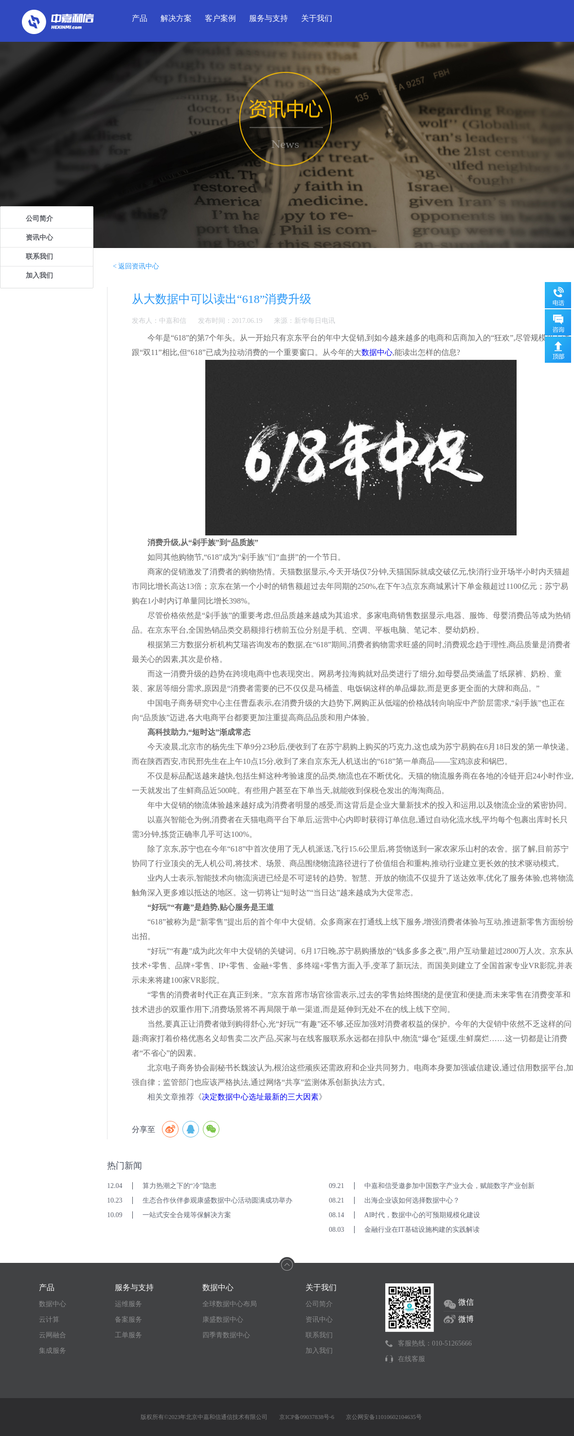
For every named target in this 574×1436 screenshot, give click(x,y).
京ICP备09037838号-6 (306, 1417)
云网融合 (52, 1335)
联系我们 (39, 256)
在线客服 (411, 1359)
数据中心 (377, 352)
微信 (466, 1302)
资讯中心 (39, 237)
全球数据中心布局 (229, 1304)
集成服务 (52, 1350)
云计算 (49, 1319)
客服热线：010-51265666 (435, 1343)
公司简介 (39, 218)
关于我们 (316, 18)
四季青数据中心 (226, 1335)
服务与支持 (268, 18)
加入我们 (39, 275)
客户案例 (220, 18)
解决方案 (176, 18)
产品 (139, 18)
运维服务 (128, 1304)
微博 (466, 1319)
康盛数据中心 (222, 1319)
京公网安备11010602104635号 (384, 1417)
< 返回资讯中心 (136, 266)
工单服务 (128, 1335)
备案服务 (128, 1319)
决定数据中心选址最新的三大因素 (260, 1097)
